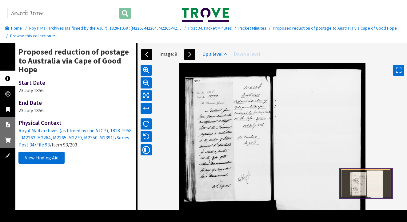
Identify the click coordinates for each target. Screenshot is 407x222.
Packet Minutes (252, 28)
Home (13, 28)
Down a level (249, 54)
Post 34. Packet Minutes (210, 28)
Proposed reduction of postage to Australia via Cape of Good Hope (335, 28)
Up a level (214, 54)
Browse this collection (32, 36)
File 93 (43, 145)
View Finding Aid (41, 157)
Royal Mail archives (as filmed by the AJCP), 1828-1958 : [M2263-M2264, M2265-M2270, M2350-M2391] (120, 28)
